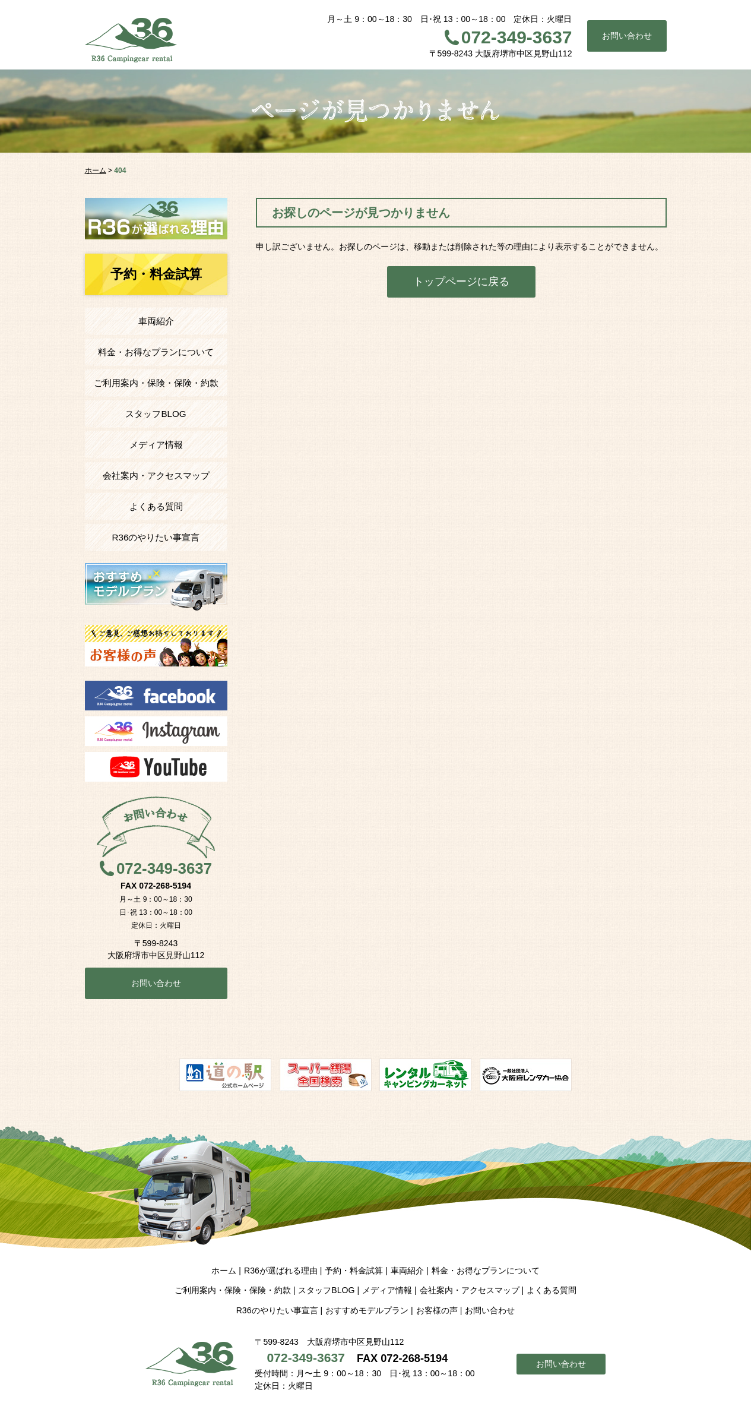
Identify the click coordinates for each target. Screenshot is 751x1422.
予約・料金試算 (354, 1270)
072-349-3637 (516, 37)
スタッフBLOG (155, 414)
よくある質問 (156, 506)
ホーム (223, 1270)
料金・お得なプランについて (156, 352)
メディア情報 (156, 445)
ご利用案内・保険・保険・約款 (156, 383)
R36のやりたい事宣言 (156, 537)
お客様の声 (437, 1310)
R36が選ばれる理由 (281, 1270)
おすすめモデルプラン (366, 1310)
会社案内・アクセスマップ (156, 475)
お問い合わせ (627, 35)
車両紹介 (156, 321)
